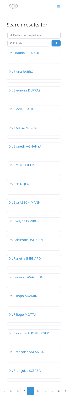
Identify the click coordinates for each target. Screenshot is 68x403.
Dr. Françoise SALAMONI (27, 352)
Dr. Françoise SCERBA (24, 370)
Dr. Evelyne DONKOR (23, 221)
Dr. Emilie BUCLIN (21, 165)
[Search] (56, 43)
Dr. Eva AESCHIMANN (24, 202)
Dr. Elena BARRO (20, 71)
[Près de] (28, 43)
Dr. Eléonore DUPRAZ (24, 90)
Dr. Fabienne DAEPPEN (25, 240)
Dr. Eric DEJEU (18, 184)
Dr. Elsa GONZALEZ (22, 127)
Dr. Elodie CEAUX (21, 109)
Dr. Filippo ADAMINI (23, 296)
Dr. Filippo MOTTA (22, 314)
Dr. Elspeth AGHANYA (24, 146)
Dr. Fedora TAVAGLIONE (26, 277)
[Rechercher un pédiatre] (34, 35)
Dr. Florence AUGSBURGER (28, 333)
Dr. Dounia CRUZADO (24, 53)
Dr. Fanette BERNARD (24, 258)
